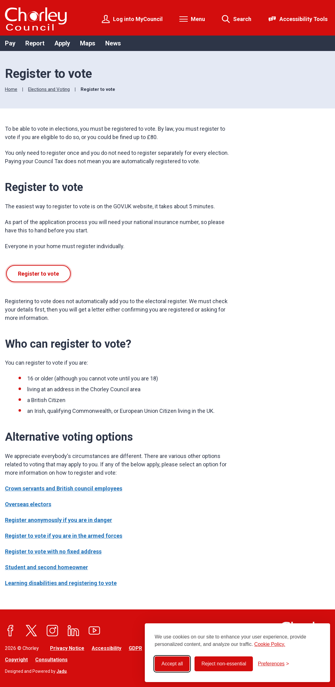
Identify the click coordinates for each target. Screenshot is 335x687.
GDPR (135, 648)
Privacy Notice (67, 648)
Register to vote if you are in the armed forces (63, 535)
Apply (62, 43)
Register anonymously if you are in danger (58, 520)
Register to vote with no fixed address (53, 551)
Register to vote (38, 273)
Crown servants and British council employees (63, 488)
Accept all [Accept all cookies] (172, 663)
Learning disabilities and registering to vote (61, 583)
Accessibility (106, 648)
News (113, 43)
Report (34, 43)
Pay (10, 43)
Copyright (16, 660)
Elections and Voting (49, 89)
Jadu (62, 671)
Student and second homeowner (46, 567)
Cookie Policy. (269, 644)
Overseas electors (28, 504)
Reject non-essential (223, 663)
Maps (87, 43)
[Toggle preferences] (273, 663)
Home (11, 89)
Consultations (51, 660)
